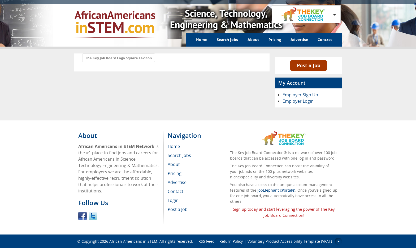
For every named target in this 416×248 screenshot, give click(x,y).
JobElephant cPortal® (276, 190)
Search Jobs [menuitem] (179, 155)
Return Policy (231, 241)
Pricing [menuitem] (174, 173)
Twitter (93, 216)
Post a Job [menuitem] (178, 209)
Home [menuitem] (174, 146)
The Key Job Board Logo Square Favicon (118, 58)
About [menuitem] (174, 164)
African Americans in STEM (133, 241)
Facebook (82, 216)
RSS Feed (206, 241)
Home (201, 39)
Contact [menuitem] (175, 191)
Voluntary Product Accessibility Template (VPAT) (290, 241)
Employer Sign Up (300, 95)
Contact (325, 39)
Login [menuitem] (173, 200)
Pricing (274, 39)
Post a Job (308, 65)
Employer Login (298, 101)
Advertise (299, 39)
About (253, 39)
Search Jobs (227, 39)
